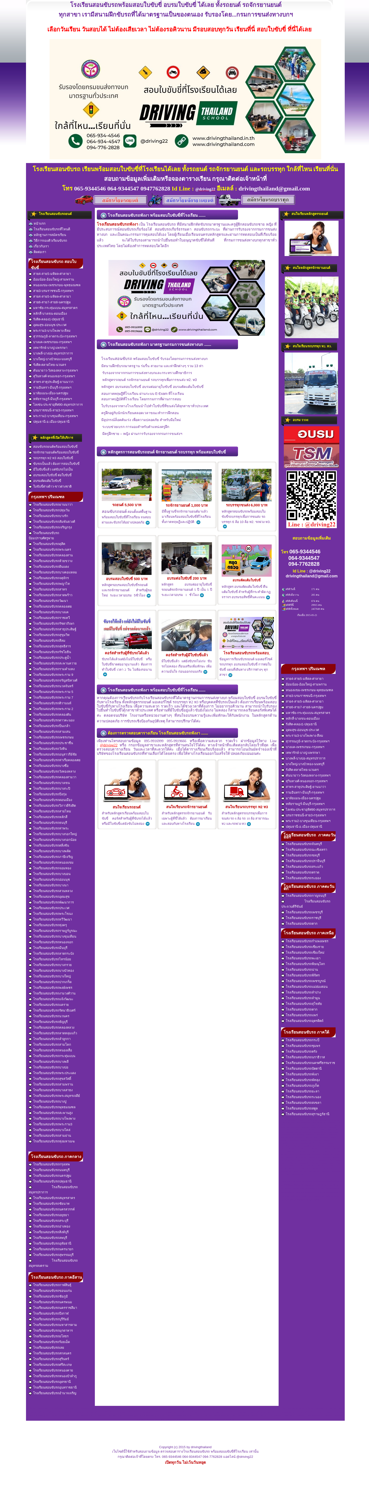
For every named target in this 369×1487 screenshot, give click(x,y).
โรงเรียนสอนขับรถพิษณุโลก (303, 964)
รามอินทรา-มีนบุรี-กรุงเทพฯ (50, 388)
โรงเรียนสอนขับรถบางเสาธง (51, 1090)
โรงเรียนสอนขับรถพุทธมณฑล (52, 1107)
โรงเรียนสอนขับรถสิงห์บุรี (49, 1232)
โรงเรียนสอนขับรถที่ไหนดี (49, 229)
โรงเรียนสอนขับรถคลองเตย (50, 607)
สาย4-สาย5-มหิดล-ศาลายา (50, 274)
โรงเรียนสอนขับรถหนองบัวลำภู (53, 1376)
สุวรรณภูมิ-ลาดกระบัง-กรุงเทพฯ (53, 336)
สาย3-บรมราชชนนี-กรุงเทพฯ (51, 291)
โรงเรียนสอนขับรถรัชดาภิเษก (51, 624)
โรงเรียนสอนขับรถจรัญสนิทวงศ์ (53, 681)
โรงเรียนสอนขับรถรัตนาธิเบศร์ (52, 1011)
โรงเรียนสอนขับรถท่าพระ (49, 828)
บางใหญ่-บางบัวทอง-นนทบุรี (50, 359)
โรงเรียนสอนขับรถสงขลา (301, 1103)
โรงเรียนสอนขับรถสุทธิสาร (50, 646)
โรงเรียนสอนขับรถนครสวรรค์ (52, 1209)
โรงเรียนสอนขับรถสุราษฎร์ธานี (305, 1114)
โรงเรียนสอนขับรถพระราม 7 (51, 698)
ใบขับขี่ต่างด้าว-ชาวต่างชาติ (50, 487)
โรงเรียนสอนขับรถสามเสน (49, 732)
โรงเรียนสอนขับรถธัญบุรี (48, 1022)
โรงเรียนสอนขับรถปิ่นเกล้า (49, 726)
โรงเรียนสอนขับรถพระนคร (50, 550)
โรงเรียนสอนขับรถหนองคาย (51, 1370)
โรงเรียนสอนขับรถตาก (299, 924)
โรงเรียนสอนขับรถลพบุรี (48, 1238)
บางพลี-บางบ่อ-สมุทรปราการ (51, 353)
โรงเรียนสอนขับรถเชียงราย (302, 947)
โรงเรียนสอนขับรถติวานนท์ (50, 703)
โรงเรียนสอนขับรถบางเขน (49, 783)
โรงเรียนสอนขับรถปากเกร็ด (50, 982)
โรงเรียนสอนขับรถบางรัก (48, 516)
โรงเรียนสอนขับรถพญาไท (49, 584)
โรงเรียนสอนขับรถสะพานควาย (53, 663)
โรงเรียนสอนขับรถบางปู (47, 1102)
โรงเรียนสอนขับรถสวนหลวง (51, 891)
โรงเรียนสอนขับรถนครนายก (51, 1249)
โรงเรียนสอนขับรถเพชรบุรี (302, 912)
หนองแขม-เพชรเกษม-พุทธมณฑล (54, 285)
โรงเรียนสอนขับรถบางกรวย (50, 965)
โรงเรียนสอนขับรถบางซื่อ (49, 766)
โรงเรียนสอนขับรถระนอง (301, 1097)
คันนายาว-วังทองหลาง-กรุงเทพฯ (53, 371)
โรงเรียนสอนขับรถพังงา (300, 1074)
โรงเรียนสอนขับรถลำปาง (301, 992)
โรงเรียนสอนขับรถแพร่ (299, 1015)
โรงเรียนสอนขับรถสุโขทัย (301, 1004)
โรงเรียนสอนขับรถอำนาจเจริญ (52, 1393)
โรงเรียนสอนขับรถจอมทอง (50, 868)
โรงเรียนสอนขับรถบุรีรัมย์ (49, 1319)
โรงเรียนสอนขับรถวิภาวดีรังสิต (52, 806)
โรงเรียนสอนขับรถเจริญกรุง (50, 527)
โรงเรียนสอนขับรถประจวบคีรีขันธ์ (305, 903)
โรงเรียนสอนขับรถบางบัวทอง (51, 971)
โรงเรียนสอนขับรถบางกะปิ (49, 789)
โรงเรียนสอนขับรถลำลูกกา (50, 1039)
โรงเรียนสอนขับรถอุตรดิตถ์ (302, 1021)
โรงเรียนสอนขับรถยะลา (300, 1091)
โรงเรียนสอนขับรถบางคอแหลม (53, 572)
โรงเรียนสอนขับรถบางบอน (50, 874)
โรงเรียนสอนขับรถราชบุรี (301, 918)
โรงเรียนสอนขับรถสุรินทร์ (49, 1359)
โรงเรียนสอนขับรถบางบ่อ (48, 1067)
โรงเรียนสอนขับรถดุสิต (47, 544)
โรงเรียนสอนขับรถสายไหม (50, 811)
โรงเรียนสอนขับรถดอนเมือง (50, 800)
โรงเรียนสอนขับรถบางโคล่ (49, 1130)
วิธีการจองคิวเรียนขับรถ (48, 241)
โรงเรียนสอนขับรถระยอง (301, 878)
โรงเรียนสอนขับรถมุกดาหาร (51, 1331)
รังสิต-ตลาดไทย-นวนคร (47, 365)
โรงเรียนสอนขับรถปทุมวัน (49, 510)
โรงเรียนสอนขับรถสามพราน (51, 1084)
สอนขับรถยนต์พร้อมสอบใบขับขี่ (53, 447)
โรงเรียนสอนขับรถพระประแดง (52, 1073)
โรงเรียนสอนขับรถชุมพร (300, 1046)
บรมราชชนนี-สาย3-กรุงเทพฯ (51, 410)
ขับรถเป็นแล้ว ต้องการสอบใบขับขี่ (54, 464)
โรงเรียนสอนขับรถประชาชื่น (51, 743)
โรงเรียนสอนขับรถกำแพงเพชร (304, 941)
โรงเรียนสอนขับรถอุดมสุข (49, 897)
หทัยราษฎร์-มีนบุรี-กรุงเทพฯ (50, 399)
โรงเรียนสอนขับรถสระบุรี (48, 1221)
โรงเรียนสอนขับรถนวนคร (49, 1016)
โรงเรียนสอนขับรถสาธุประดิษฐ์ (52, 629)
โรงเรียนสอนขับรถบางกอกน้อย (53, 840)
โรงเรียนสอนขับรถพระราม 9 (51, 675)
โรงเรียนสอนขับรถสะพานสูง (51, 1113)
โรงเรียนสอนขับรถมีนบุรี (48, 948)
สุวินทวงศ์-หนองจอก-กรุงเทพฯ (52, 376)
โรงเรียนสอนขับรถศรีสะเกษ (50, 1365)
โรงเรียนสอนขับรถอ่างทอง (49, 1226)
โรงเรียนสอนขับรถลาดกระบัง (51, 954)
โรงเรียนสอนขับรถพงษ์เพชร (50, 988)
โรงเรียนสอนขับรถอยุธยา (49, 1215)
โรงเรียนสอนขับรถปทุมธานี (50, 1181)
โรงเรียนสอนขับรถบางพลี (49, 1062)
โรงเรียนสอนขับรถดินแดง (49, 567)
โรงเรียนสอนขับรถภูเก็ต (300, 1086)
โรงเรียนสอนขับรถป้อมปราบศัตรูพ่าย (44, 535)
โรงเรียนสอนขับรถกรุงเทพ (49, 1164)
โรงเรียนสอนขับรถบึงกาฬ (49, 1314)
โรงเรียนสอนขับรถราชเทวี (49, 618)
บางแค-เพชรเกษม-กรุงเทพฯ (50, 342)
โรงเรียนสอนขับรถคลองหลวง (51, 1028)
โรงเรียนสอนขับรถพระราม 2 (51, 709)
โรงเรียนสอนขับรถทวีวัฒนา (50, 919)
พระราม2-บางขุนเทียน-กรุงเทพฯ (53, 416)
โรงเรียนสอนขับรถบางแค (49, 612)
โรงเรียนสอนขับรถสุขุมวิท (49, 635)
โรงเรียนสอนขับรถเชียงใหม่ (302, 953)
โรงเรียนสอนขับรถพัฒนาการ (51, 902)
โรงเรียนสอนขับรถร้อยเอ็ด (49, 1342)
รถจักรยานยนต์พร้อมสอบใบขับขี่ (54, 452)
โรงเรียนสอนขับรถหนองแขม (51, 863)
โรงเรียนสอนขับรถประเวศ (49, 908)
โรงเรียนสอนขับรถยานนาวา (51, 505)
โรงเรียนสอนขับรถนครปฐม (50, 1176)
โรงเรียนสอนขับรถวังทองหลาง (52, 772)
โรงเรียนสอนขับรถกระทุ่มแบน (52, 1056)
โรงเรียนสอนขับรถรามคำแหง (52, 669)
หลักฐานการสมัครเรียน (47, 235)
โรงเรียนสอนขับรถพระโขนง (51, 914)
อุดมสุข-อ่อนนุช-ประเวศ (47, 325)
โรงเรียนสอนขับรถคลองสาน (51, 555)
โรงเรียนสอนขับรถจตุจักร (49, 578)
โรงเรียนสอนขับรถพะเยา (300, 958)
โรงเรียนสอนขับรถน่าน (299, 970)
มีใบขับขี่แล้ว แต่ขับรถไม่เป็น (51, 470)
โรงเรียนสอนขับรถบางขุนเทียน (52, 937)
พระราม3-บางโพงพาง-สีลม (50, 331)
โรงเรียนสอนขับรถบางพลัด (50, 851)
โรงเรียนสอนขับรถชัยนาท (49, 1204)
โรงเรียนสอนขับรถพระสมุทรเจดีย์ (54, 1096)
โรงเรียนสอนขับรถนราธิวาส (303, 1057)
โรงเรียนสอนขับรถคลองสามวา (52, 777)
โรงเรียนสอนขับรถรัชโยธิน (50, 652)
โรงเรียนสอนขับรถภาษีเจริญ (51, 857)
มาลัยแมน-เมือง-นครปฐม (48, 393)
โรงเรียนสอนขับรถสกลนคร (50, 1353)
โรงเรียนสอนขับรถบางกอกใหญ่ (53, 834)
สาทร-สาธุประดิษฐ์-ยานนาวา (51, 382)
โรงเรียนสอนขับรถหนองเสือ (50, 1050)
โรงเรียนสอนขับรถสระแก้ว (302, 867)
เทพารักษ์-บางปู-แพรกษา (48, 348)
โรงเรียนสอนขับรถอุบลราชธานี (53, 1388)
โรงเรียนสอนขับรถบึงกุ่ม (48, 794)
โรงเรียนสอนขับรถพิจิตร (300, 975)
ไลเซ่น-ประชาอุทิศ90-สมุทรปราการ (56, 405)
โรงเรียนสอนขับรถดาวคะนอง (51, 720)
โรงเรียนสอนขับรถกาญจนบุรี (303, 896)
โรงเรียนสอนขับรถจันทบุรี (301, 844)
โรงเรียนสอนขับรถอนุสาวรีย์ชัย (53, 754)
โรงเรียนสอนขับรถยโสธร (49, 1336)
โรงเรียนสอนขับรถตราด (300, 872)
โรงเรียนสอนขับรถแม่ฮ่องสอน (304, 987)
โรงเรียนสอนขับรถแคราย (49, 1005)
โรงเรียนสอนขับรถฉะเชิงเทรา (304, 850)
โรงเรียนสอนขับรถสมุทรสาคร (52, 1198)
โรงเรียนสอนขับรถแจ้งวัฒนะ (51, 999)
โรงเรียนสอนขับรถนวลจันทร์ (51, 686)
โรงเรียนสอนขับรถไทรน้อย (50, 959)
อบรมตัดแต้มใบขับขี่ (45, 481)
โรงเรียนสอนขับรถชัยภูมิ (48, 1296)
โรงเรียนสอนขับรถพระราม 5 (51, 692)
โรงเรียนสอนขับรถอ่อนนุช (49, 880)
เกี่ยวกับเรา (39, 246)
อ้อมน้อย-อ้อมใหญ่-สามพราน (51, 280)
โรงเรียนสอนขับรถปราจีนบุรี (303, 861)
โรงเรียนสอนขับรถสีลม (47, 641)
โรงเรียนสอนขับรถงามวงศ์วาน (52, 993)
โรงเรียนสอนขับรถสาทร (48, 589)
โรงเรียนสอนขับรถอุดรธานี (50, 1382)
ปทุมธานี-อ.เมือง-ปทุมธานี (49, 422)
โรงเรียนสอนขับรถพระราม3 (50, 1124)
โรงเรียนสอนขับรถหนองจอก (51, 942)
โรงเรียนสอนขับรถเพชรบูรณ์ (303, 981)
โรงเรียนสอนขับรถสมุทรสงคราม (53, 1263)
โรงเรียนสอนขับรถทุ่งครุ (48, 925)
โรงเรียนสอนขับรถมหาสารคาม (53, 1325)
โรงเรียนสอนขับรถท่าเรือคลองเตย (54, 760)
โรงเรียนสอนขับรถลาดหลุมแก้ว (53, 1033)
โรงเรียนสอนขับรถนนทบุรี (49, 1170)
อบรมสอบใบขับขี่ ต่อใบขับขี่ (50, 475)
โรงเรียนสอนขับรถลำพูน (300, 998)
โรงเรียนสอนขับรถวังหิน (48, 749)
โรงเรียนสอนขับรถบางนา (48, 885)
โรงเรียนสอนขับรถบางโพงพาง (52, 1119)
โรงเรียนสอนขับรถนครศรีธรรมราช (308, 1063)
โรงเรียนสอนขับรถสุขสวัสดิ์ (50, 1079)
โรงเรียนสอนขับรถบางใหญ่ (50, 976)
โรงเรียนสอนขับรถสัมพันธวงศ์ (52, 522)
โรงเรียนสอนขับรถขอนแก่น (50, 1291)
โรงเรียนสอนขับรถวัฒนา (48, 601)
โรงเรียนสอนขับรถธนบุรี (48, 823)
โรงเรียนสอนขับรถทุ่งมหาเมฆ (52, 1141)
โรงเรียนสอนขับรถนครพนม (50, 1302)
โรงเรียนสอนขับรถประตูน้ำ (50, 658)
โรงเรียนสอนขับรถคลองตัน (50, 715)
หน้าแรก (37, 224)
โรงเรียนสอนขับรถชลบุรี (300, 855)
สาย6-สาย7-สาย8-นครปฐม (50, 302)
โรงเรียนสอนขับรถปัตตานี (301, 1069)
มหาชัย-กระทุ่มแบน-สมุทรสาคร (53, 308)
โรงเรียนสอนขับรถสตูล (299, 1108)
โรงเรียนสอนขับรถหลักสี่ (48, 817)
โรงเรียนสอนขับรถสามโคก (50, 1045)
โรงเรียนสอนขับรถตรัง (299, 1052)
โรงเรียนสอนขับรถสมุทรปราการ (53, 1189)
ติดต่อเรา (37, 252)
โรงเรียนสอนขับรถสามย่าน (50, 1136)
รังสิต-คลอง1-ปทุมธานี (46, 319)
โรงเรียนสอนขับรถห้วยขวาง (50, 561)
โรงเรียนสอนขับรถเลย (46, 1348)
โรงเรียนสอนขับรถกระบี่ (300, 1040)
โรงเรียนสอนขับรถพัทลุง (300, 1080)
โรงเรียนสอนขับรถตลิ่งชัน (49, 846)
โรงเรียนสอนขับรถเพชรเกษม (51, 737)
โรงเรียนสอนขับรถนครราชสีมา (53, 1308)
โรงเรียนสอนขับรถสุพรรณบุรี (51, 1255)
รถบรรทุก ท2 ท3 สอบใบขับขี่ (51, 458)
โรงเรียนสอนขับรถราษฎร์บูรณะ (53, 931)
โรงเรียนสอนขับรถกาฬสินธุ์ (50, 1285)
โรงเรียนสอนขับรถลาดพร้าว (50, 595)
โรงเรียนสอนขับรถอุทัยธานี (50, 1244)
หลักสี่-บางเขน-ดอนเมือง (48, 314)
